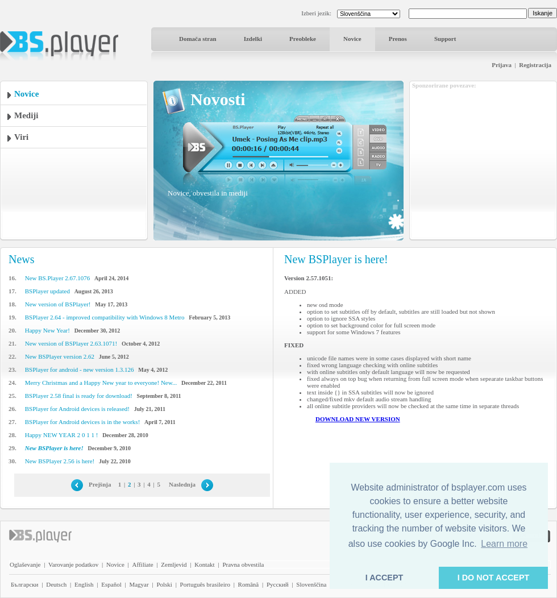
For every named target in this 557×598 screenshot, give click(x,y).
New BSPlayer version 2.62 (59, 356)
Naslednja (182, 484)
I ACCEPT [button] (384, 577)
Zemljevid (173, 564)
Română (248, 584)
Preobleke (302, 38)
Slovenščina (311, 584)
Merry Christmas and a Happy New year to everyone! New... (101, 382)
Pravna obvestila (243, 564)
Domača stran (198, 38)
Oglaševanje (25, 564)
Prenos (398, 38)
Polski (164, 584)
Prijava (502, 64)
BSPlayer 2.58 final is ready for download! (78, 395)
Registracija (535, 64)
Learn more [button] (504, 544)
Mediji (26, 115)
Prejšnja (100, 484)
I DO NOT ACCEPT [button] (494, 577)
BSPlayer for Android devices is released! (77, 408)
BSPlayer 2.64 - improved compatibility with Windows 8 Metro (105, 317)
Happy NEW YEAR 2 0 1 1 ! (61, 434)
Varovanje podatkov (73, 564)
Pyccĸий (278, 584)
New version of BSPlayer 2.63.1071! (71, 343)
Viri (21, 137)
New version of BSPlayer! (58, 304)
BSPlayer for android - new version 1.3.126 (79, 369)
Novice (352, 38)
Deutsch (56, 584)
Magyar (138, 584)
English (84, 584)
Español (111, 584)
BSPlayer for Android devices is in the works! (82, 421)
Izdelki (253, 38)
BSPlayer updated (47, 291)
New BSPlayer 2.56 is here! (60, 461)
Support (445, 38)
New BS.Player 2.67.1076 (57, 278)
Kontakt (204, 564)
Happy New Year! (47, 330)
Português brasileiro (205, 584)
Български (25, 584)
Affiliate (142, 564)
